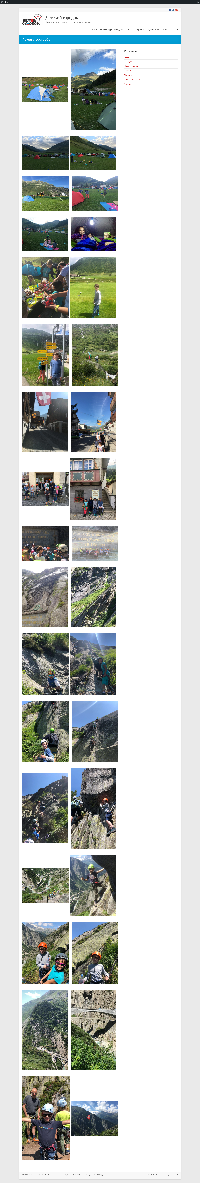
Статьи (127, 70)
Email (176, 1175)
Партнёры (140, 29)
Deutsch (174, 29)
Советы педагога (132, 79)
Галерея (128, 84)
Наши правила (131, 66)
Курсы (129, 29)
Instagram (168, 1175)
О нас (164, 29)
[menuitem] (2, 2)
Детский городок (61, 17)
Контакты (128, 62)
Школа (94, 29)
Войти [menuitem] (7, 2)
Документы (153, 29)
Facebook (159, 1175)
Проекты (128, 75)
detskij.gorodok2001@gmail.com (97, 1175)
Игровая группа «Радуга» (111, 29)
